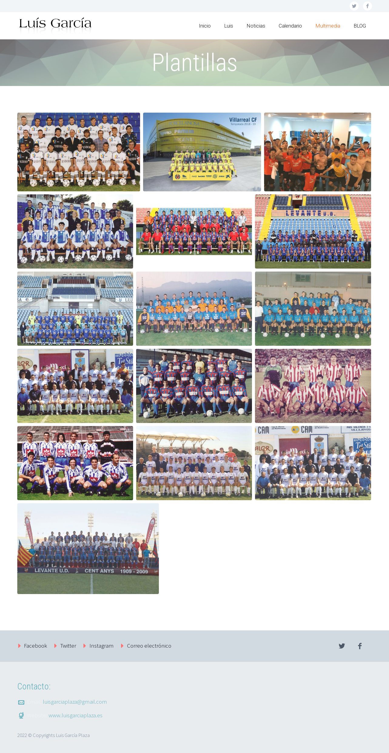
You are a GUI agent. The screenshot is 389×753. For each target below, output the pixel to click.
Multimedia (327, 26)
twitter (354, 6)
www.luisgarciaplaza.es (75, 715)
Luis (228, 26)
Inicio (205, 26)
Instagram (101, 645)
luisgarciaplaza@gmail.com (75, 701)
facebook (367, 6)
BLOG (360, 26)
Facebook (35, 645)
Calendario (290, 26)
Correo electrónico (149, 645)
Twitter (68, 645)
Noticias (255, 26)
